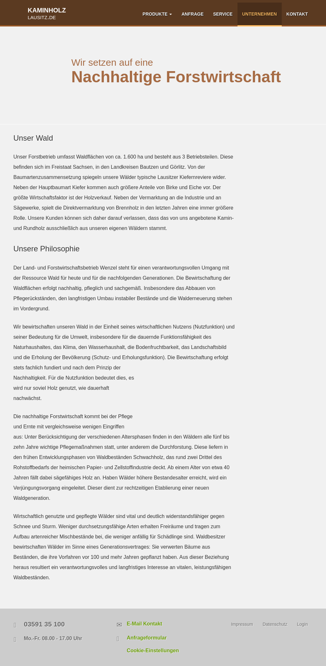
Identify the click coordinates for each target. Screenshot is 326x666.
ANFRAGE (192, 14)
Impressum (242, 624)
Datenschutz (275, 624)
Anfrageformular (147, 637)
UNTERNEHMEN (259, 14)
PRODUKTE (157, 14)
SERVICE (222, 14)
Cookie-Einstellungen (153, 650)
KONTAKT (297, 14)
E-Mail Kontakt (144, 623)
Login (302, 624)
